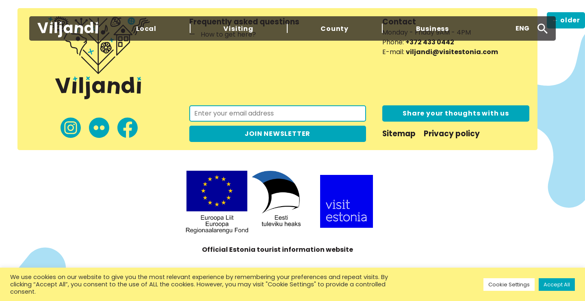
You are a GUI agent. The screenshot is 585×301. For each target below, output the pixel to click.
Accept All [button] (557, 284)
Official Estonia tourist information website (277, 249)
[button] (522, 28)
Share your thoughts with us (456, 113)
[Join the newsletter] (277, 113)
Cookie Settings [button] (509, 284)
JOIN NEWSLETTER (277, 133)
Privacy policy (452, 133)
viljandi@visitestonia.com (452, 52)
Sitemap (399, 133)
